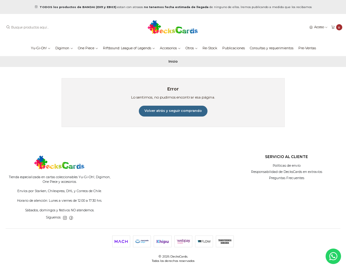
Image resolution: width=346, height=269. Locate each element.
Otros (192, 48)
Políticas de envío (287, 166)
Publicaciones (233, 48)
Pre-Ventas (307, 48)
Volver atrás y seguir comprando (173, 111)
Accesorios (170, 48)
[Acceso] (318, 27)
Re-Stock (210, 48)
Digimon (64, 48)
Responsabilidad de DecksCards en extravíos (286, 172)
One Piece (88, 48)
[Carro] (336, 27)
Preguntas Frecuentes (286, 178)
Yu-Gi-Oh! (40, 48)
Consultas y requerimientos (271, 48)
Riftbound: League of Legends (129, 48)
